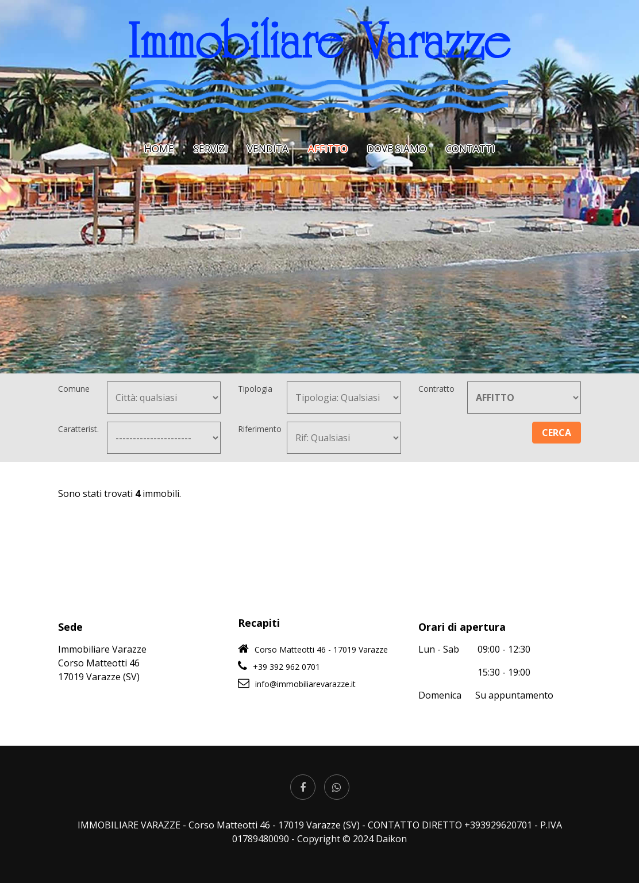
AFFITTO (328, 148)
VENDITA (267, 148)
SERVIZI (211, 148)
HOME (159, 148)
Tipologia (255, 388)
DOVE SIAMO (396, 148)
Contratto (436, 388)
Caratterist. (78, 428)
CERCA (556, 432)
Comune (74, 388)
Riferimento (260, 428)
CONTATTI (470, 148)
